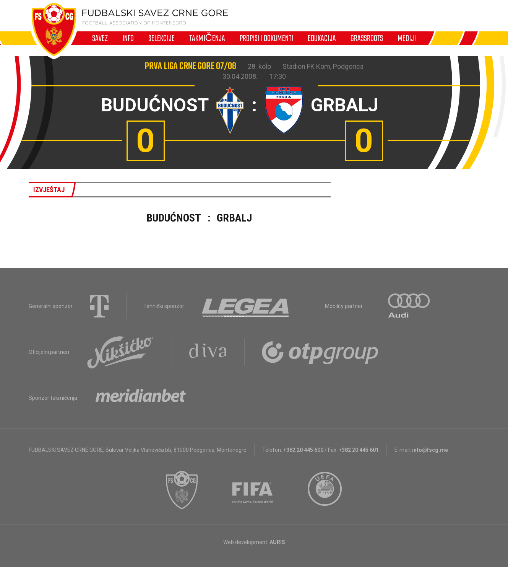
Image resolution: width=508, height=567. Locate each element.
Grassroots (367, 38)
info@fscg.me (430, 450)
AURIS (277, 542)
